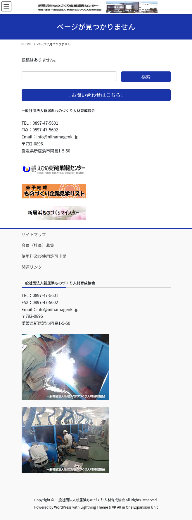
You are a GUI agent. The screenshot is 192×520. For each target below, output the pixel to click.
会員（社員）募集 (38, 245)
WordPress (63, 506)
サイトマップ (34, 234)
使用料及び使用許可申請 (44, 256)
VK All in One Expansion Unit (135, 506)
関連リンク (32, 267)
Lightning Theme (94, 506)
